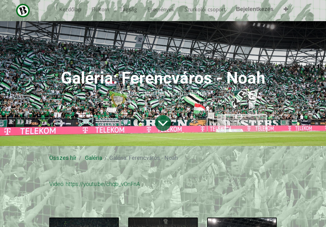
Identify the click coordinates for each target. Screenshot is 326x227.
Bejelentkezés (255, 9)
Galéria (93, 157)
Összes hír (62, 157)
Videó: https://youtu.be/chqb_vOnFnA (94, 184)
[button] (286, 10)
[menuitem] (70, 10)
